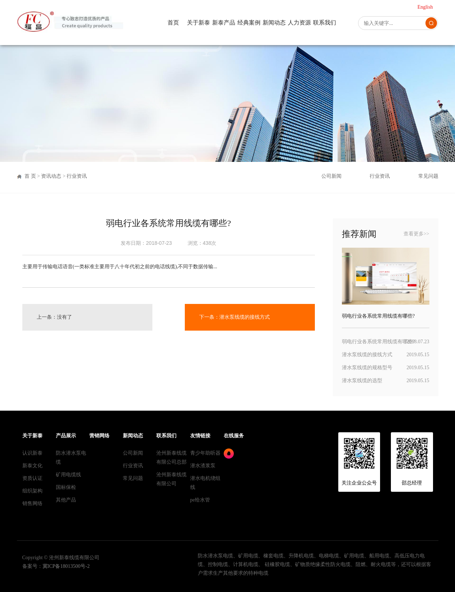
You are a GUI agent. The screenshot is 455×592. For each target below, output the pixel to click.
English (425, 7)
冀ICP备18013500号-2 (66, 566)
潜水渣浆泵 (202, 465)
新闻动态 (274, 22)
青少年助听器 (205, 453)
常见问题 (428, 176)
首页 (173, 22)
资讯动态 (51, 176)
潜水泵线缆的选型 (362, 380)
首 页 (30, 176)
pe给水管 (200, 500)
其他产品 (66, 500)
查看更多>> (416, 234)
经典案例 (248, 22)
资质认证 (32, 478)
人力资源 (299, 22)
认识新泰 (32, 453)
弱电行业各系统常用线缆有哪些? (378, 341)
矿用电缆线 (68, 474)
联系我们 (324, 22)
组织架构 (32, 491)
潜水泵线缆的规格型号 (367, 367)
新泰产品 (223, 22)
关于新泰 (198, 22)
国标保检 (66, 487)
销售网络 (32, 503)
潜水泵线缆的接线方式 (244, 317)
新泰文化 (32, 465)
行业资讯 (77, 176)
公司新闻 (331, 176)
